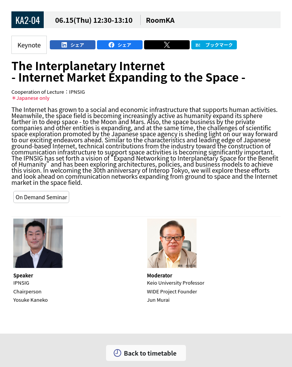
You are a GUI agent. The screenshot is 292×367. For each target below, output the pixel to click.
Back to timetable (150, 353)
